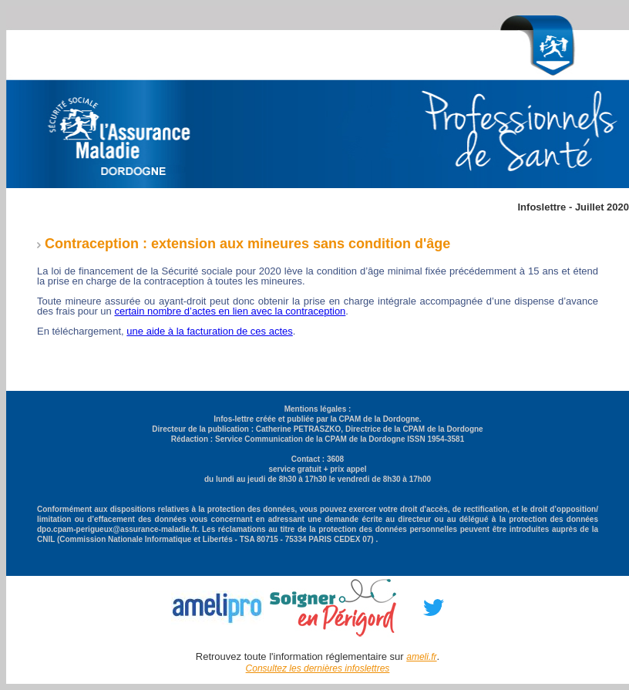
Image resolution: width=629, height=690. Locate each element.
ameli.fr (421, 656)
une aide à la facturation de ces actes (209, 331)
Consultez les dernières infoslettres (318, 668)
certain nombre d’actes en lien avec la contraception (229, 311)
